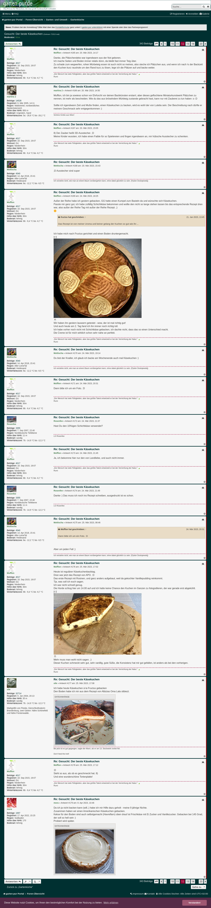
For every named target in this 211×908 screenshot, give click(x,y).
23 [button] (201, 43)
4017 (18, 63)
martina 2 (11, 96)
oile (8, 689)
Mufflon (10, 59)
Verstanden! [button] (195, 903)
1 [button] (165, 43)
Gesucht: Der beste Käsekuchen (23, 33)
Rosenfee (11, 424)
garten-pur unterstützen (92, 27)
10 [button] (172, 43)
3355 (18, 428)
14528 (18, 100)
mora (9, 809)
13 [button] (187, 43)
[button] (156, 44)
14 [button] (193, 43)
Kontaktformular (62, 27)
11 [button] (177, 43)
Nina (18, 37)
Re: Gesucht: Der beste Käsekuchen (76, 49)
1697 (18, 813)
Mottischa (11, 169)
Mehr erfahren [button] (111, 902)
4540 (18, 173)
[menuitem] (15, 13)
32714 (18, 693)
